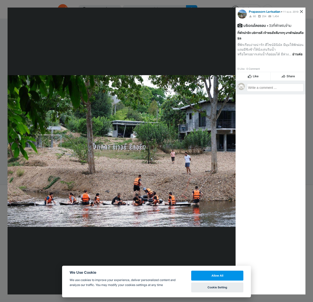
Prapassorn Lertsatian (264, 11)
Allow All (217, 275)
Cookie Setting (217, 287)
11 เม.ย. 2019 (290, 12)
